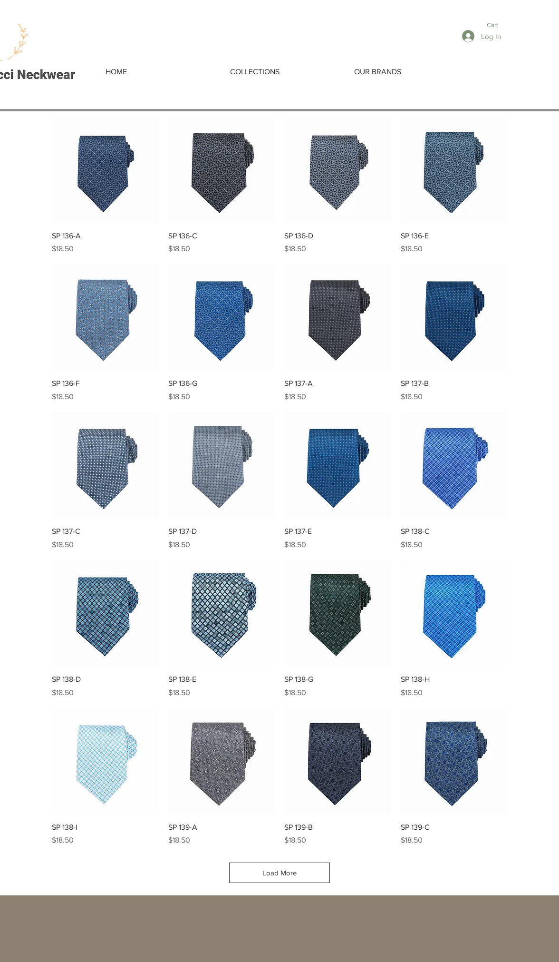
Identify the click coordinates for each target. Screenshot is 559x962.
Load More (279, 873)
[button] (498, 25)
